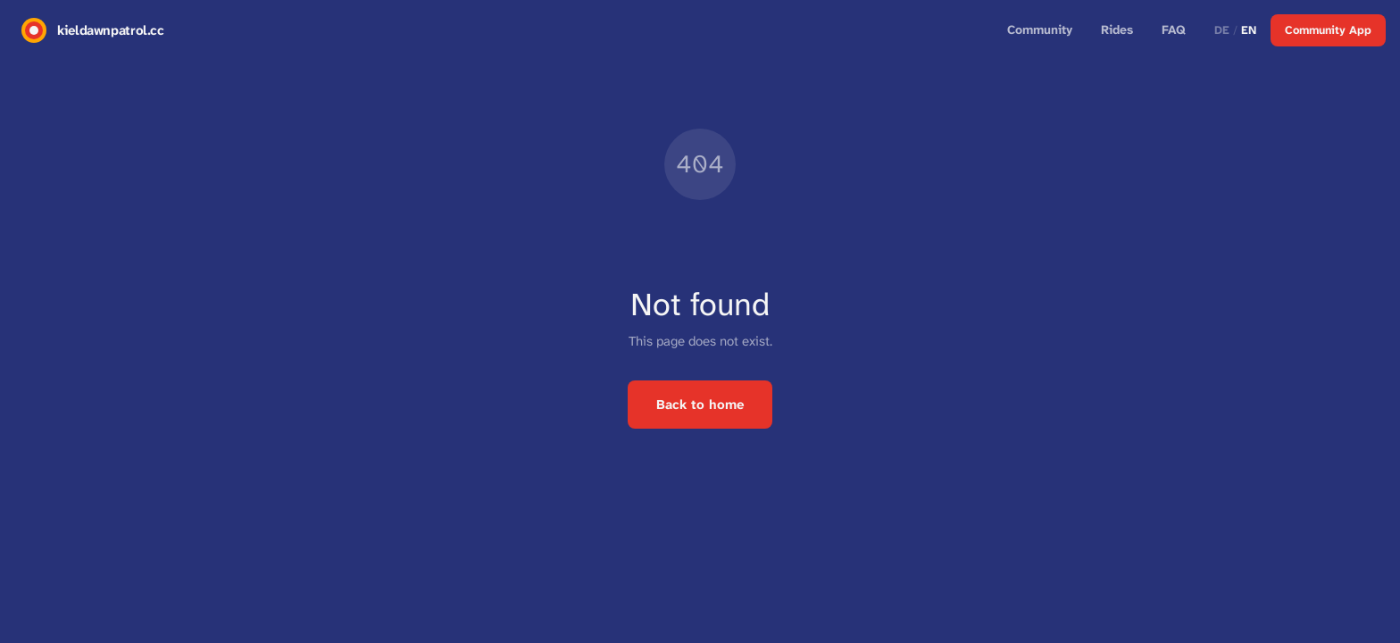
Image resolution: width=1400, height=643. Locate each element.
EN (1248, 30)
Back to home (700, 404)
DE (1221, 30)
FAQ (1174, 29)
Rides (1117, 29)
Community (1039, 29)
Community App (1328, 30)
